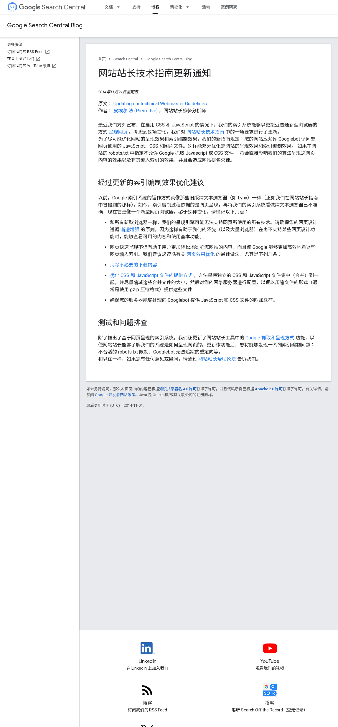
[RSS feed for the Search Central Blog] (147, 695)
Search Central (52, 7)
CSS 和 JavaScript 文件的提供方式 (157, 275)
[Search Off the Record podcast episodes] (270, 695)
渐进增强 (131, 229)
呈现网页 (119, 132)
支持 (136, 7)
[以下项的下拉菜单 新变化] (189, 7)
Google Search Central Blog (45, 25)
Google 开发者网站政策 (115, 395)
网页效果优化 (201, 254)
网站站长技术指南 (206, 132)
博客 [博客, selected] (155, 7)
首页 (102, 59)
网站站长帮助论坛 (217, 359)
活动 (206, 7)
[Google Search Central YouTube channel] (270, 653)
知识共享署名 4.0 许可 (178, 389)
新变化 (176, 7)
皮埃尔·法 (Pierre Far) (136, 111)
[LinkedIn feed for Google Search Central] (147, 653)
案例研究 (229, 7)
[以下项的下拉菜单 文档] (120, 7)
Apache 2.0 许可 (269, 389)
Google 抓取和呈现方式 (270, 338)
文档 (109, 7)
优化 (115, 275)
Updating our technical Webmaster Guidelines (160, 103)
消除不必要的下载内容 (133, 265)
